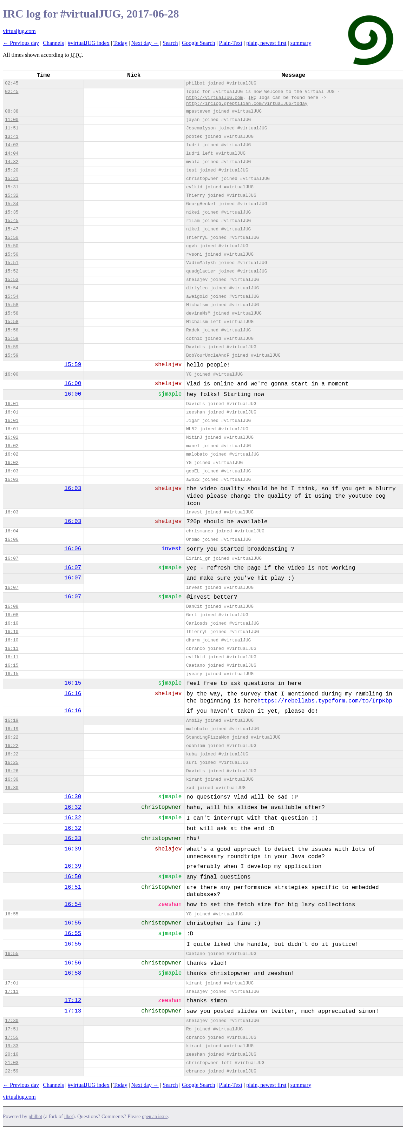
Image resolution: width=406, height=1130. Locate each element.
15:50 (11, 237)
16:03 (11, 471)
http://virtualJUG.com (214, 97)
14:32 (11, 161)
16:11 (11, 648)
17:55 (11, 1037)
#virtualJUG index (89, 43)
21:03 (11, 1062)
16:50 (72, 877)
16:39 (72, 849)
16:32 (72, 807)
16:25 (11, 762)
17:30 (11, 1020)
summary (301, 43)
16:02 (11, 437)
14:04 (11, 153)
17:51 (11, 1029)
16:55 (11, 914)
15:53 (11, 279)
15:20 (11, 170)
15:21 (11, 178)
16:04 (11, 531)
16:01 (11, 403)
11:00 (11, 119)
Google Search (198, 43)
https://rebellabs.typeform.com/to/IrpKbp (324, 701)
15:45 (11, 220)
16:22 (11, 737)
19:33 (11, 1046)
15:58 (11, 305)
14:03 (11, 145)
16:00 (11, 374)
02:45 (11, 83)
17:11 (11, 991)
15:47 (11, 229)
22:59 (11, 1071)
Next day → (145, 43)
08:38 (11, 111)
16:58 (72, 973)
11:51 (11, 128)
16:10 (11, 623)
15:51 (11, 262)
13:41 (11, 136)
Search (170, 43)
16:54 (72, 904)
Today (120, 43)
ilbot (68, 1116)
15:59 (11, 338)
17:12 (72, 1000)
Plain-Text (230, 43)
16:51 (72, 887)
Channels (53, 43)
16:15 (11, 665)
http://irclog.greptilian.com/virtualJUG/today (247, 103)
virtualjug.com (19, 31)
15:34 (11, 204)
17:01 (11, 983)
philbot (35, 1116)
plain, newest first (266, 43)
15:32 (11, 195)
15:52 (11, 271)
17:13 (72, 1011)
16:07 (11, 558)
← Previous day (21, 43)
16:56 (72, 963)
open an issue (155, 1116)
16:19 (11, 720)
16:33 (72, 838)
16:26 (11, 771)
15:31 (11, 187)
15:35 (11, 212)
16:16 (72, 694)
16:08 (11, 606)
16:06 (11, 539)
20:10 (11, 1054)
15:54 (11, 288)
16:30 (11, 779)
